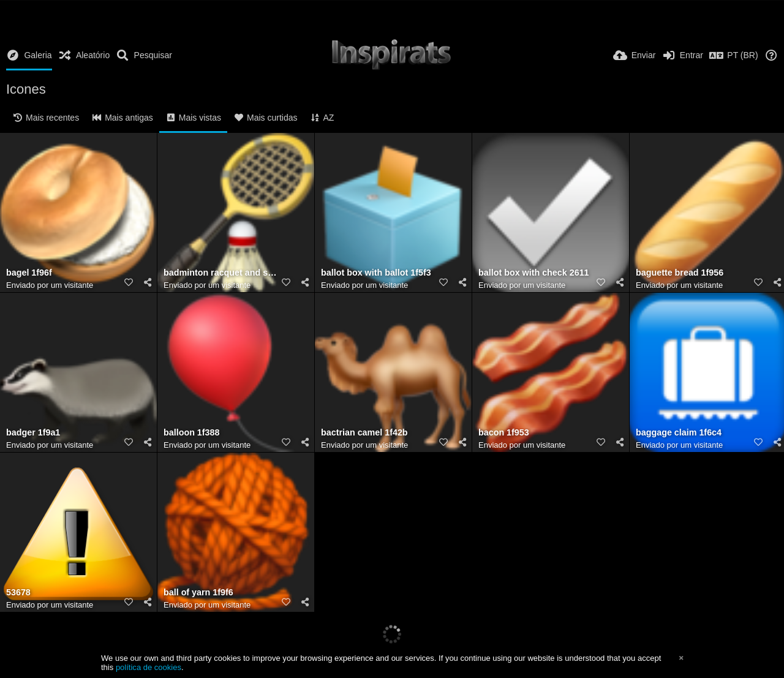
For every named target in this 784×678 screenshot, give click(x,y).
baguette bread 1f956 (679, 272)
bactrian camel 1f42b (364, 432)
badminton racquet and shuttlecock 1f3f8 (220, 272)
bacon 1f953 (503, 432)
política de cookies (148, 667)
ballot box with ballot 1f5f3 (376, 272)
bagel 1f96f (29, 272)
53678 (18, 592)
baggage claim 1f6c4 (679, 432)
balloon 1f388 (191, 432)
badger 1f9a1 (33, 432)
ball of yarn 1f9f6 (198, 592)
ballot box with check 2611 (533, 272)
